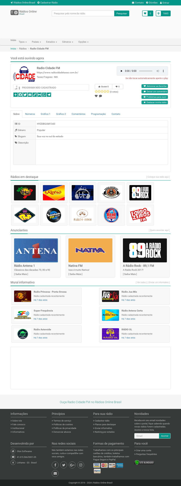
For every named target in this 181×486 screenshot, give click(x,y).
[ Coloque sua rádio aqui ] (158, 177)
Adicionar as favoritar (155, 86)
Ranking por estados (104, 432)
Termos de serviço (62, 420)
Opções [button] (83, 41)
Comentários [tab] (78, 114)
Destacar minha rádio (155, 102)
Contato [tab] (116, 114)
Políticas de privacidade (64, 428)
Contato (138, 2)
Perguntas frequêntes (146, 454)
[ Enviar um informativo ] (159, 282)
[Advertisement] (91, 27)
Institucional (18, 428)
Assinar (164, 436)
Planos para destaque (105, 424)
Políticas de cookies (63, 424)
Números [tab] (30, 114)
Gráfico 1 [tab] (45, 114)
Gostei (103, 86)
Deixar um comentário (155, 91)
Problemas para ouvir (155, 97)
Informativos (18, 432)
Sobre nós (17, 420)
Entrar (164, 2)
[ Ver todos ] (141, 282)
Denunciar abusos (62, 432)
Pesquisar (121, 13)
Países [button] (36, 41)
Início (13, 48)
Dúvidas (152, 2)
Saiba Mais (21, 274)
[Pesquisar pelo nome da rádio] (83, 13)
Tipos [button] (23, 41)
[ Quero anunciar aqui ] (159, 230)
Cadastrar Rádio (47, 2)
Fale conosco (18, 424)
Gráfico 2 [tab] (61, 114)
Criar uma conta (143, 450)
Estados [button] (51, 41)
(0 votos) (114, 92)
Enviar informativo (103, 428)
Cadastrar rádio (101, 420)
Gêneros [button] (67, 41)
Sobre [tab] (16, 114)
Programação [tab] (98, 114)
